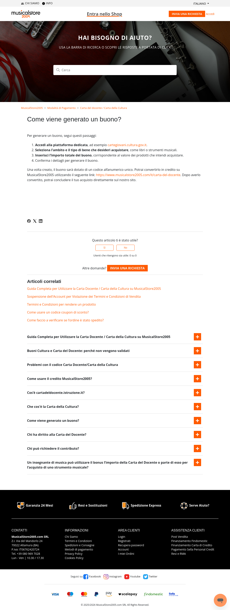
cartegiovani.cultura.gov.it (127, 145)
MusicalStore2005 (32, 108)
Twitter (150, 576)
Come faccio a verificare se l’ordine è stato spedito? (65, 320)
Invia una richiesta (187, 14)
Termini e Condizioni (78, 541)
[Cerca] (115, 70)
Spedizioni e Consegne (79, 545)
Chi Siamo (71, 537)
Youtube (132, 576)
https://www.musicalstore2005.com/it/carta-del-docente (138, 175)
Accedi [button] (210, 14)
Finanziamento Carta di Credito (191, 545)
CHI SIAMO (30, 3)
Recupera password (131, 545)
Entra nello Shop (104, 14)
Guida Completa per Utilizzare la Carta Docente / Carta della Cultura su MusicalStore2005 (94, 288)
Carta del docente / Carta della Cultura (103, 108)
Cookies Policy (74, 558)
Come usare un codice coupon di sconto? (58, 312)
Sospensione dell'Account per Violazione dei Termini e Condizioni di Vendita (84, 296)
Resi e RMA (178, 554)
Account (123, 549)
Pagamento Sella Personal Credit (192, 549)
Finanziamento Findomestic (189, 541)
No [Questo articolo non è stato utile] (125, 247)
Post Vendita (179, 537)
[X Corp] (35, 221)
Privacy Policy (73, 554)
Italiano (200, 3)
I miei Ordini (126, 554)
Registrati (124, 541)
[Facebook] (29, 221)
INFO (47, 3)
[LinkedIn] (40, 221)
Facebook (92, 576)
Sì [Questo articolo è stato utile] (104, 247)
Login (121, 537)
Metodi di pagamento (79, 549)
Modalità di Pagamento (61, 108)
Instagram (112, 576)
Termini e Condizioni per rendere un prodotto (61, 304)
